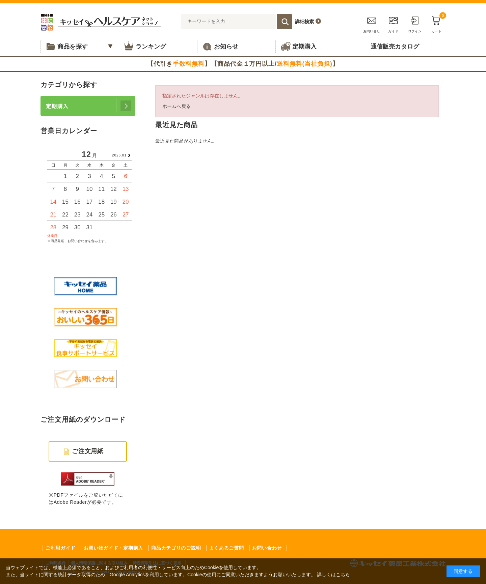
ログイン (415, 23)
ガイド (393, 23)
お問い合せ (371, 23)
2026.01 (119, 155)
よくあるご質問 (226, 548)
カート (436, 23)
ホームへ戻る (176, 106)
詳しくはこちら (333, 574)
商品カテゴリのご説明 (176, 548)
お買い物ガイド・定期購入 (113, 548)
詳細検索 (304, 21)
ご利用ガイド (60, 548)
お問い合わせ (267, 548)
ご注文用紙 (88, 451)
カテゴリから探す (68, 84)
